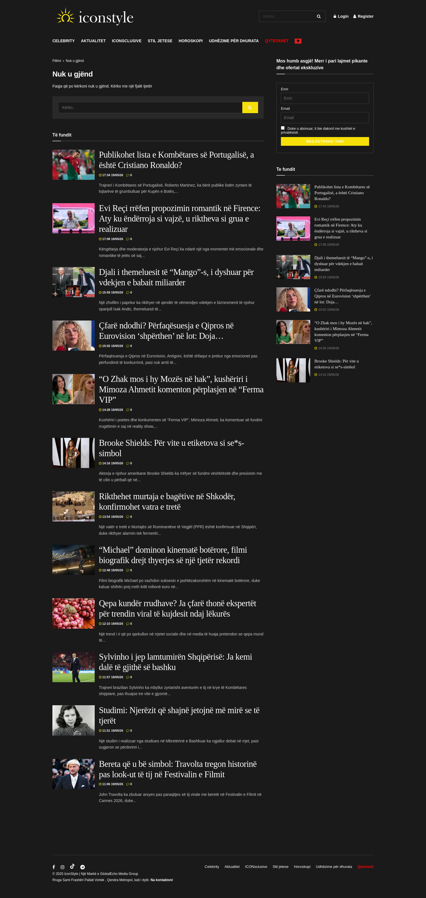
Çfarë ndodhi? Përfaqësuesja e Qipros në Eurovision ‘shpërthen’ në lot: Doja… (342, 296)
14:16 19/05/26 (111, 463)
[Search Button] (320, 16)
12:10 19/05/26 (111, 623)
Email (285, 109)
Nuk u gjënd (75, 61)
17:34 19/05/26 (111, 175)
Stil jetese (160, 41)
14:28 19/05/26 (111, 409)
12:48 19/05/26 (111, 570)
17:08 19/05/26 (111, 239)
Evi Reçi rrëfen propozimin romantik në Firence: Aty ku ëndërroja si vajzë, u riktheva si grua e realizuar (179, 218)
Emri (284, 89)
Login (341, 16)
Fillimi (56, 61)
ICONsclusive (126, 41)
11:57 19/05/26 (111, 677)
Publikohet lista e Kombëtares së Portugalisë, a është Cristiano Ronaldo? (342, 193)
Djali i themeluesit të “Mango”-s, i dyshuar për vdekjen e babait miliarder (343, 264)
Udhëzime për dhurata (234, 41)
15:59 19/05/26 (111, 292)
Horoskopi (191, 41)
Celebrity (63, 41)
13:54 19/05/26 (111, 516)
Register (363, 16)
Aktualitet (93, 41)
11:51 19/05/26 (111, 730)
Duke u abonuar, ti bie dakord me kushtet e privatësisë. (318, 130)
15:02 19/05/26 (111, 346)
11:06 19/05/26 (111, 784)
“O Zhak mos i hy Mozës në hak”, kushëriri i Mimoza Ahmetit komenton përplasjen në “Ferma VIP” (181, 389)
